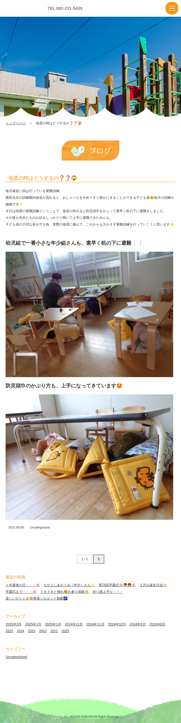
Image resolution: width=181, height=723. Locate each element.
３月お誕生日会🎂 (153, 585)
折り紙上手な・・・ (108, 592)
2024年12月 (74, 624)
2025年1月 (53, 624)
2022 (43, 631)
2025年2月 (33, 624)
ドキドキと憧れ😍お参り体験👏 (64, 592)
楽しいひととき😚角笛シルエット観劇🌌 (37, 598)
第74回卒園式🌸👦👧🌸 (117, 585)
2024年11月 (95, 624)
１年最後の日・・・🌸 (23, 585)
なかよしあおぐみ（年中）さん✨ (69, 585)
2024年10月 (117, 624)
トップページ (16, 123)
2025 (9, 631)
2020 (65, 631)
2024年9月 (138, 624)
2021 (54, 631)
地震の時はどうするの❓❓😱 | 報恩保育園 (29, 8)
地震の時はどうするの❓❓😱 (42, 178)
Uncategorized (40, 527)
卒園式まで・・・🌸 (21, 592)
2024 (20, 631)
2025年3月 (14, 624)
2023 (31, 631)
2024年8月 (157, 624)
